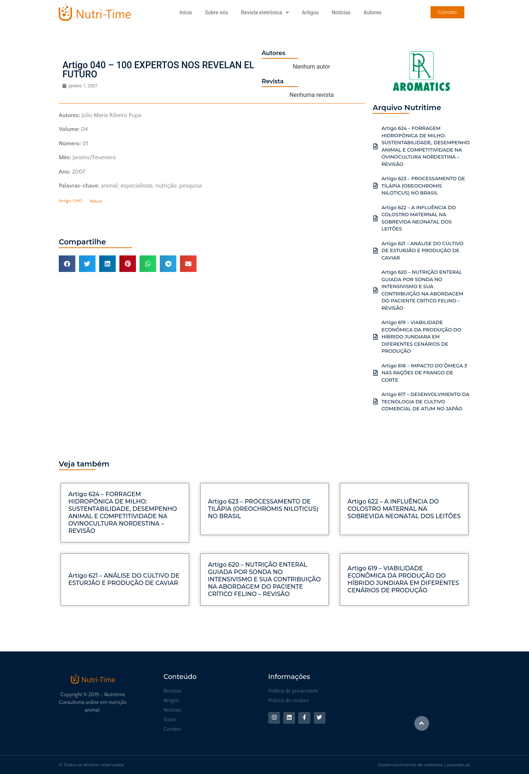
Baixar (96, 201)
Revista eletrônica (265, 12)
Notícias (341, 12)
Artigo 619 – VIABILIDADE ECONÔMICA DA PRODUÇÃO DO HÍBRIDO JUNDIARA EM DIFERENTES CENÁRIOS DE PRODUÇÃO (421, 336)
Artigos (310, 12)
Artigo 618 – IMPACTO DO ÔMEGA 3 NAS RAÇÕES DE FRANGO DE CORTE (424, 373)
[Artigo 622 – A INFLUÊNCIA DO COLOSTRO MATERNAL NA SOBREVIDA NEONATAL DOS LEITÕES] (375, 218)
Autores (372, 12)
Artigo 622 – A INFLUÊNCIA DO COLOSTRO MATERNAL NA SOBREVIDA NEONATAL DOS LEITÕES (404, 509)
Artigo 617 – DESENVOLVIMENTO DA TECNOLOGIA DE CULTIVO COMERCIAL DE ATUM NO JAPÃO (425, 401)
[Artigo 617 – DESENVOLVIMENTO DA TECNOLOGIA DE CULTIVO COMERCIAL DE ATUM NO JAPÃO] (375, 401)
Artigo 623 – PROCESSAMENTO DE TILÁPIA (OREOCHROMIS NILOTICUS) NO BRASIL (423, 185)
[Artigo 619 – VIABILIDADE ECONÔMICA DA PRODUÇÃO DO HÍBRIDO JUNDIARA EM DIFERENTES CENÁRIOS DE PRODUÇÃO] (375, 337)
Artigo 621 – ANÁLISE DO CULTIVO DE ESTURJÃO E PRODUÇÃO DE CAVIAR (422, 250)
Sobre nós (216, 12)
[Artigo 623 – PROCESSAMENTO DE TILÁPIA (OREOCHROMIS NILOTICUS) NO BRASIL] (375, 186)
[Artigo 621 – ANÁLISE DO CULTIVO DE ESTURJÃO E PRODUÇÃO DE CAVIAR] (375, 251)
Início (186, 12)
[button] (67, 263)
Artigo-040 (70, 201)
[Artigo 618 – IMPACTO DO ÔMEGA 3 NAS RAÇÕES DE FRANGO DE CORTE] (375, 373)
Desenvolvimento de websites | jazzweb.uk (424, 764)
